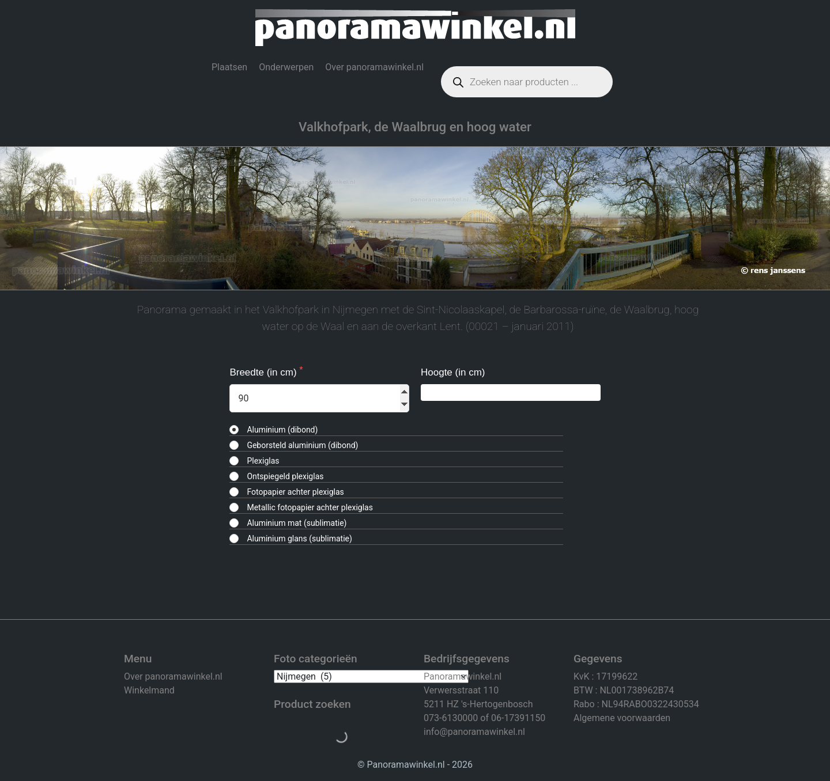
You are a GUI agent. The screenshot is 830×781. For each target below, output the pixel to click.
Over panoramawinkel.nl (374, 67)
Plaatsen (229, 67)
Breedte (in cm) (264, 372)
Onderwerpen (286, 67)
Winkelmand (149, 690)
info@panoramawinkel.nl (474, 731)
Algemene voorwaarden (622, 717)
